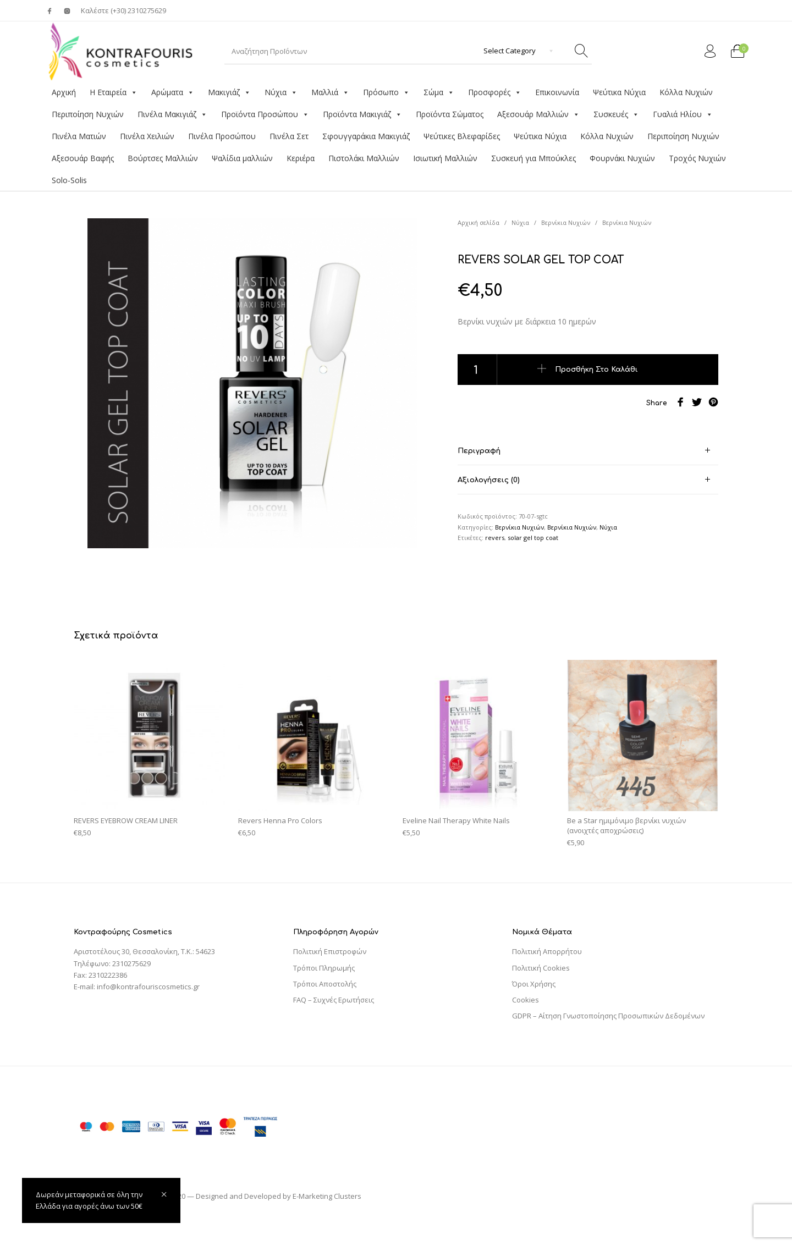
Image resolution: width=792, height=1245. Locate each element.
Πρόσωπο (386, 92)
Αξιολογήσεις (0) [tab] (489, 480)
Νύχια (281, 92)
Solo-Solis (69, 180)
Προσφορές (494, 92)
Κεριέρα (301, 158)
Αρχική (64, 92)
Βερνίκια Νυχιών (565, 222)
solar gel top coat (533, 537)
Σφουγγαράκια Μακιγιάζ (366, 136)
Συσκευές (616, 114)
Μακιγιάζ (229, 92)
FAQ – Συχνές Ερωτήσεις (333, 1000)
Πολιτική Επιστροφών (329, 951)
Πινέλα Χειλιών (147, 136)
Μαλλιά (330, 92)
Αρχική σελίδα (478, 222)
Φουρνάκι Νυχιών (622, 158)
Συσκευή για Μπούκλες (533, 158)
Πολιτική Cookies (541, 968)
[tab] (588, 450)
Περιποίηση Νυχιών (88, 114)
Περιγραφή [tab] (479, 451)
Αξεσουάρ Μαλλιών (538, 114)
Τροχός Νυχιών (697, 158)
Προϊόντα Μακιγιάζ (362, 114)
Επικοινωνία (557, 92)
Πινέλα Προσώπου (222, 136)
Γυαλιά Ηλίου (683, 114)
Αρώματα (172, 92)
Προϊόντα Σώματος (449, 114)
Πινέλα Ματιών (79, 136)
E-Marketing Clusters (327, 1196)
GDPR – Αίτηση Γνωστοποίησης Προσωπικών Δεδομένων (608, 1016)
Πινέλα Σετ (289, 136)
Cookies (525, 1000)
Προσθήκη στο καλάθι (596, 369)
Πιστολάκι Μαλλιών (363, 158)
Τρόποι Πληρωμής (324, 968)
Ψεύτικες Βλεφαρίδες (462, 136)
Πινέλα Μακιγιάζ (172, 114)
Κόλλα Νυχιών (686, 92)
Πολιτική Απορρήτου (547, 951)
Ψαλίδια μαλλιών (242, 158)
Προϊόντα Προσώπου (265, 114)
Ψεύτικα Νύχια (619, 92)
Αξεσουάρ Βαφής (83, 158)
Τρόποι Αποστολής (324, 984)
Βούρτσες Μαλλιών (163, 158)
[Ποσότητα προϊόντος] (477, 369)
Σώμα (439, 92)
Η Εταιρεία (114, 92)
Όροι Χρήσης (534, 984)
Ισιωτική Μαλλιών (445, 158)
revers (494, 537)
